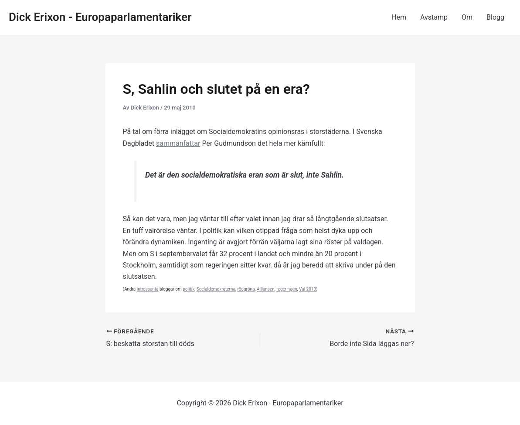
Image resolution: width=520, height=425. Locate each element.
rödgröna (246, 289)
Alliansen (266, 289)
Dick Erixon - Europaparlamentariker (100, 17)
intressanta (148, 289)
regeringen (286, 289)
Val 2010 (307, 289)
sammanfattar (178, 143)
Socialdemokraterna (216, 289)
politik (188, 289)
